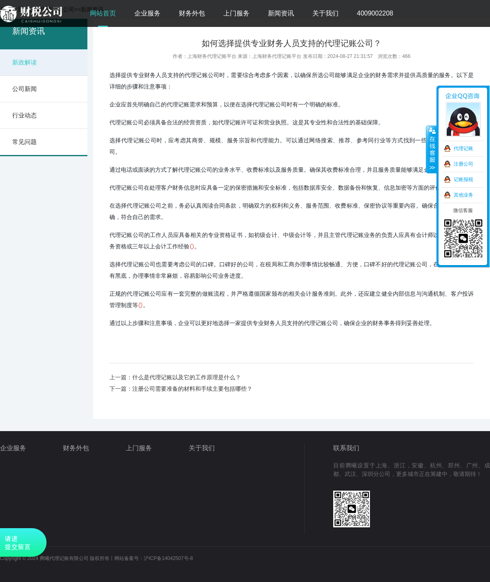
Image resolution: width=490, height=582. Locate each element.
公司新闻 (24, 88)
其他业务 (463, 195)
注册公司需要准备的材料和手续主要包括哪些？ (192, 388)
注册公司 (463, 164)
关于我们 (325, 13)
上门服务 (236, 13)
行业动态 (24, 115)
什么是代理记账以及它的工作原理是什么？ (186, 377)
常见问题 (24, 141)
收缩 (431, 150)
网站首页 (103, 13)
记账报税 (463, 179)
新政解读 (24, 62)
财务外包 (192, 13)
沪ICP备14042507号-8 (168, 558)
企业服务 (147, 13)
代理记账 (463, 148)
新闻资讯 (281, 13)
